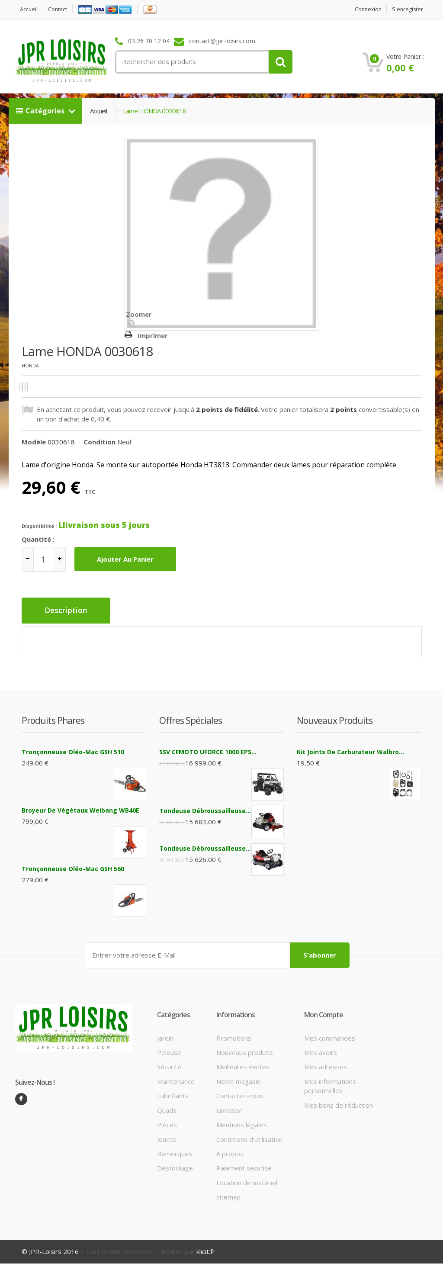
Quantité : (38, 539)
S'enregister (407, 9)
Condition (99, 441)
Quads (167, 1107)
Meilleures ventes (243, 1063)
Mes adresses (325, 1063)
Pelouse (169, 1049)
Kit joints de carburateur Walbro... (350, 750)
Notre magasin (238, 1078)
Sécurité (169, 1063)
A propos (230, 1150)
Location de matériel (246, 1179)
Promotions (233, 1034)
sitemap (228, 1194)
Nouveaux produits (244, 1049)
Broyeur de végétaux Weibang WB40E (80, 808)
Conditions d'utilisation (249, 1136)
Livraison (229, 1107)
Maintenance (176, 1078)
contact (61, 9)
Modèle (34, 441)
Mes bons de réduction (338, 1102)
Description (68, 611)
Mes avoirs (320, 1049)
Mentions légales (241, 1121)
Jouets (166, 1136)
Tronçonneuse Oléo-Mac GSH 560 (73, 866)
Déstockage (175, 1165)
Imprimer (153, 335)
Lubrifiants (173, 1092)
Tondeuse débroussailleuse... (205, 808)
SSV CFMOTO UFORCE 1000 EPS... (208, 750)
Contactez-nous (239, 1092)
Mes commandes (329, 1034)
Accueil (30, 9)
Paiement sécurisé (244, 1165)
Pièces (167, 1121)
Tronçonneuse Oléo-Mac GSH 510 (73, 750)
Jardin (165, 1034)
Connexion (364, 9)
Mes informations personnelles (330, 1083)
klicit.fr (205, 1248)
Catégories (41, 111)
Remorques (174, 1150)
